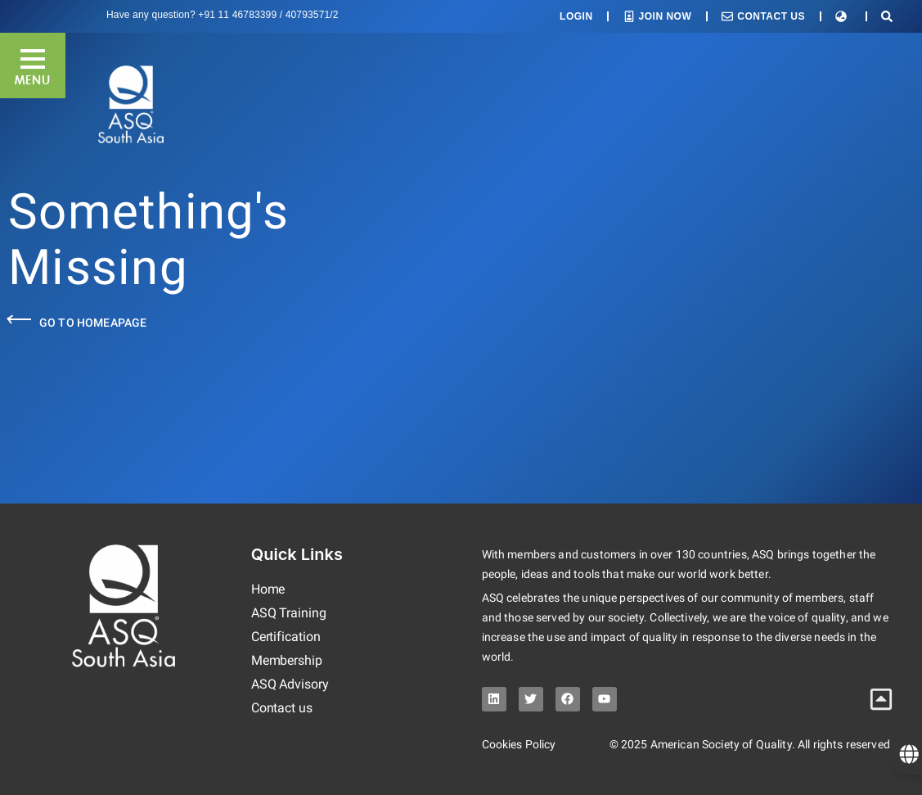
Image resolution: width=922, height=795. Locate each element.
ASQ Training (288, 613)
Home (268, 589)
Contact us (282, 708)
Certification (286, 636)
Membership (286, 660)
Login (576, 16)
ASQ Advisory (290, 684)
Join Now (665, 16)
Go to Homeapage (92, 322)
